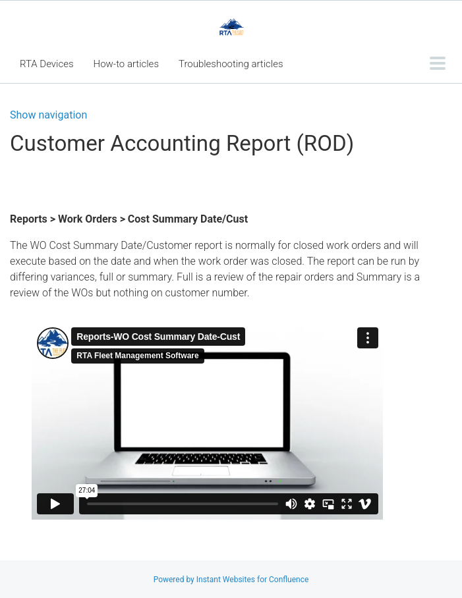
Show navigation (48, 115)
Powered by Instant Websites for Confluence (231, 579)
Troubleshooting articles (231, 64)
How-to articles (126, 64)
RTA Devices (47, 64)
